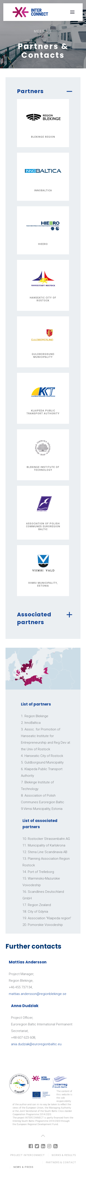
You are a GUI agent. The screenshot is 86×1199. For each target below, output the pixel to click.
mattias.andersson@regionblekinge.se (37, 994)
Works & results (64, 1155)
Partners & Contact (61, 1162)
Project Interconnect (27, 1155)
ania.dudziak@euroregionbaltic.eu (36, 1044)
